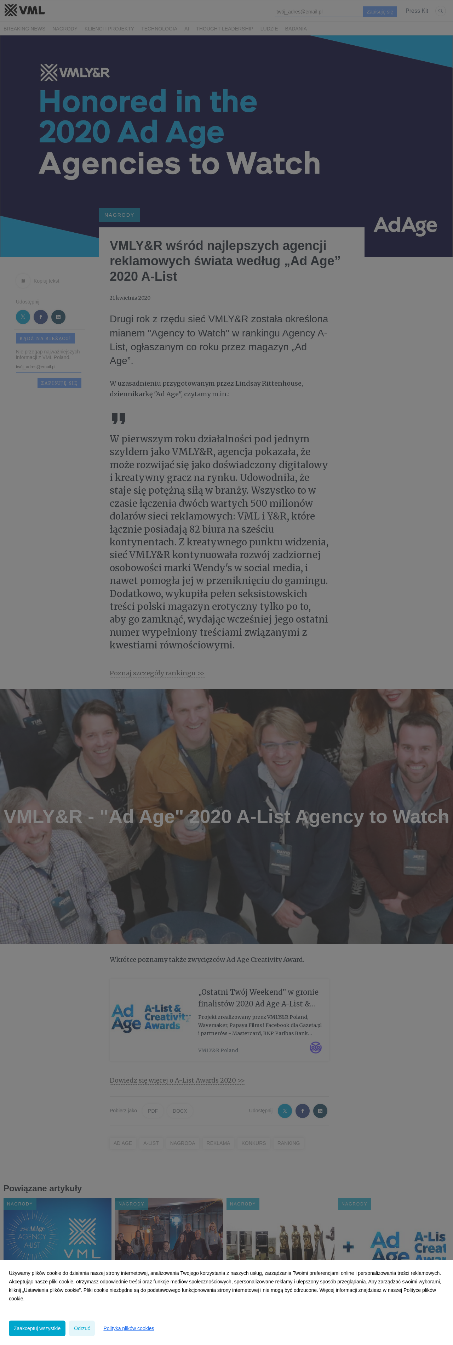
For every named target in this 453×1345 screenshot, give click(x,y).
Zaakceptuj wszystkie (37, 1328)
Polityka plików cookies (128, 1328)
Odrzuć (82, 1328)
